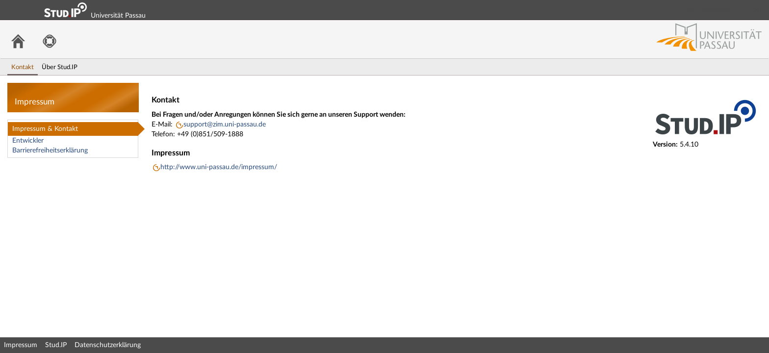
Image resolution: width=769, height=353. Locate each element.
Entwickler (28, 140)
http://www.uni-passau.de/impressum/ (218, 167)
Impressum (20, 345)
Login (757, 9)
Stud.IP (56, 345)
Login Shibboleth (707, 9)
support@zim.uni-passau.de (224, 124)
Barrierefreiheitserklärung (50, 150)
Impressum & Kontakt (45, 129)
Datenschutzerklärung (108, 345)
